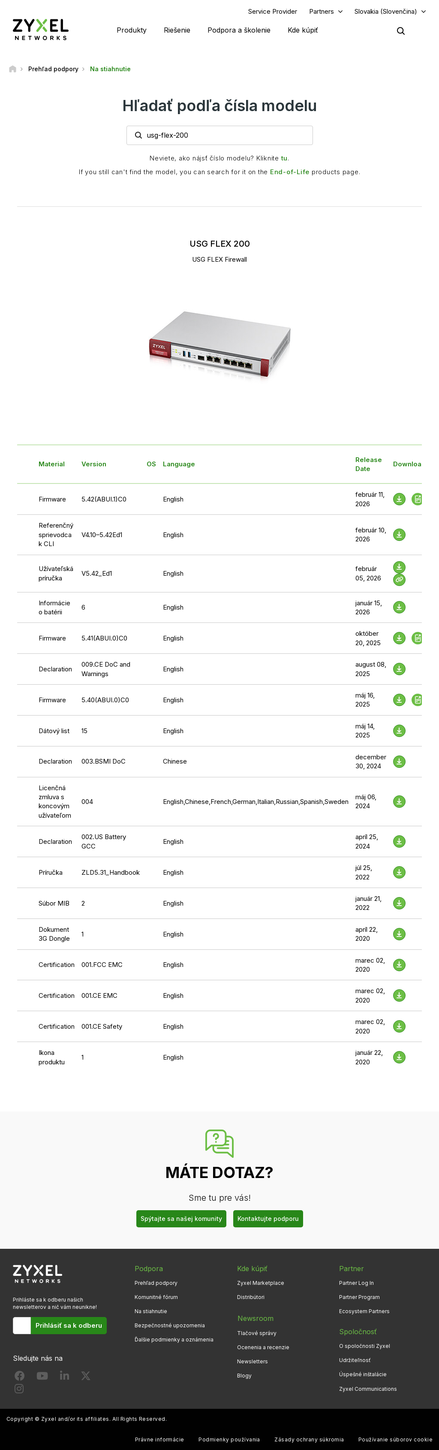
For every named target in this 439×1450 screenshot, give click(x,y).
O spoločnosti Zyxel (364, 1346)
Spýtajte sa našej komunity (181, 1219)
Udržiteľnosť (355, 1360)
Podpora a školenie (239, 30)
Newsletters (252, 1360)
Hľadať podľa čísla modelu (219, 106)
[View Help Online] (399, 580)
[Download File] (399, 535)
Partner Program (359, 1297)
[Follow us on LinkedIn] (64, 1378)
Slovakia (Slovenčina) (386, 11)
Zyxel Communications (368, 1389)
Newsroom (255, 1318)
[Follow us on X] (86, 1378)
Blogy (244, 1374)
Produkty (132, 30)
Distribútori (251, 1297)
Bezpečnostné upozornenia (170, 1326)
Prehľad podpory (156, 1283)
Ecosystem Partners (364, 1311)
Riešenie (177, 30)
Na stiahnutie (151, 1311)
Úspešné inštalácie (363, 1374)
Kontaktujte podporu (268, 1219)
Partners (321, 11)
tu (284, 158)
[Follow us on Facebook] (20, 1378)
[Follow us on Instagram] (19, 1391)
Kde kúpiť (303, 30)
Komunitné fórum (156, 1297)
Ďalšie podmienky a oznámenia (174, 1340)
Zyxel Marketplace (260, 1283)
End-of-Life (290, 172)
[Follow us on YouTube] (42, 1378)
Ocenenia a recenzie (263, 1346)
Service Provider (272, 11)
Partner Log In (356, 1283)
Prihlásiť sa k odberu (69, 1326)
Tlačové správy (257, 1332)
